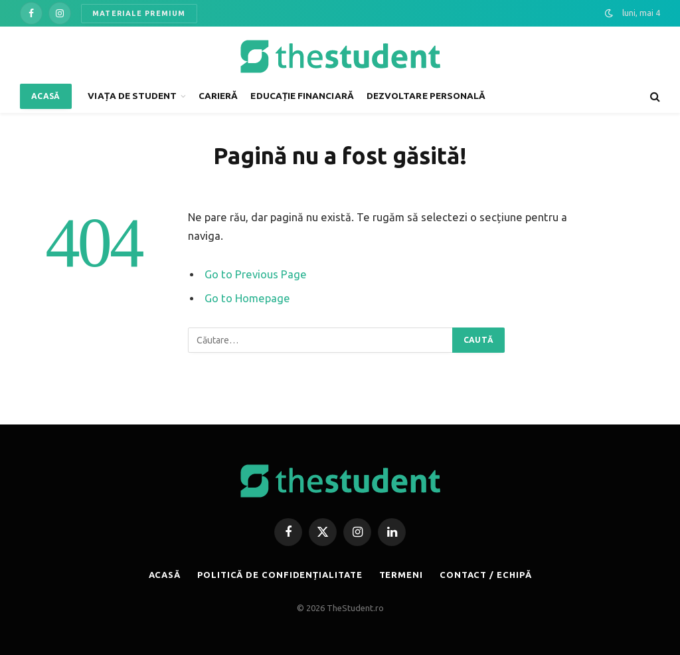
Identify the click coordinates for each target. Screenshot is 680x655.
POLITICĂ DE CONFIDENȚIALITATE (279, 574)
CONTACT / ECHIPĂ (486, 574)
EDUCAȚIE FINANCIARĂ (301, 95)
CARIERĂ (218, 95)
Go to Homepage (247, 298)
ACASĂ (45, 96)
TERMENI (401, 574)
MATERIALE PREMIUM (139, 13)
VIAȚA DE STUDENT (132, 95)
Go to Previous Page (256, 274)
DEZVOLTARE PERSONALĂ (426, 95)
